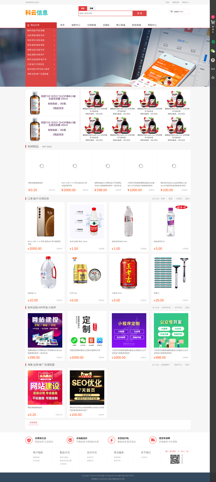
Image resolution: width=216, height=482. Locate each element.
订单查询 (63, 464)
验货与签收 (64, 457)
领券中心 (75, 25)
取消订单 (117, 461)
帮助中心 (185, 2)
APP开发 (178, 308)
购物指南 (36, 457)
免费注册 (175, 2)
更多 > (188, 199)
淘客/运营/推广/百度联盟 (37, 74)
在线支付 (90, 457)
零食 (163, 199)
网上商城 (120, 25)
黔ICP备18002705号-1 (126, 476)
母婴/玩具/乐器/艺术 (35, 50)
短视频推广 (166, 365)
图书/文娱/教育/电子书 (36, 59)
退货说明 (117, 457)
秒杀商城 (136, 25)
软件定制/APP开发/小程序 (38, 69)
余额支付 (90, 461)
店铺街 (106, 25)
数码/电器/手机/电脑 (35, 30)
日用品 (179, 199)
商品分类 (33, 25)
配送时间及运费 (65, 461)
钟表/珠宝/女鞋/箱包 (35, 40)
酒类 (170, 199)
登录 (167, 2)
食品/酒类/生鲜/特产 (35, 55)
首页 (62, 25)
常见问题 (36, 461)
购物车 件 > (179, 12)
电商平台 (178, 365)
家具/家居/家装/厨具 (35, 45)
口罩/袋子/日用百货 (35, 64)
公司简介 (144, 457)
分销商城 (91, 25)
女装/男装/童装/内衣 (35, 35)
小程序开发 (166, 308)
